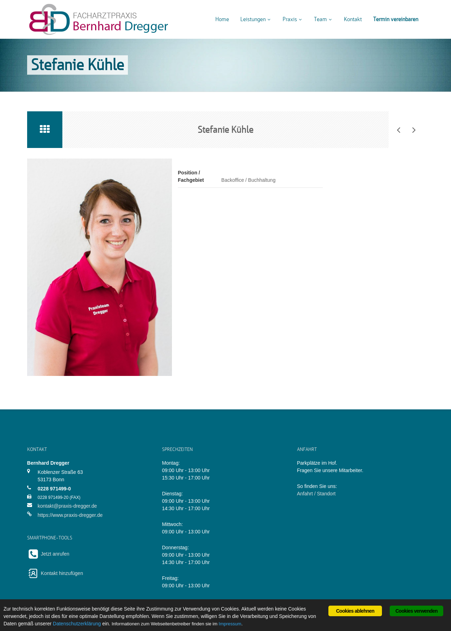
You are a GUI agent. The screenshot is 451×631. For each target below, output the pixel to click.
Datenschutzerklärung (77, 623)
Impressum (230, 623)
